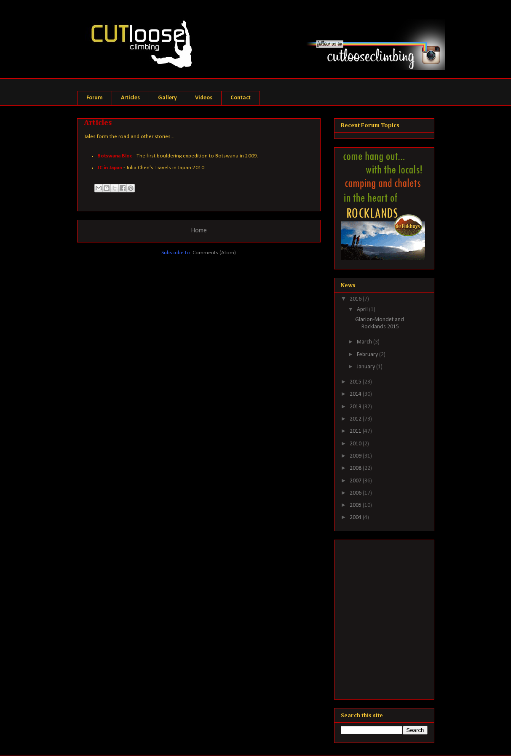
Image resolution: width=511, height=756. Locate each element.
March (365, 342)
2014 (356, 394)
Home (199, 230)
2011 (356, 431)
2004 (356, 517)
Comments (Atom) (214, 253)
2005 (356, 505)
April (363, 309)
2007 (356, 481)
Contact (240, 98)
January (366, 367)
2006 (356, 493)
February (368, 354)
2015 (356, 382)
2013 (356, 407)
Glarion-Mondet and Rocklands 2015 (379, 323)
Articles (130, 98)
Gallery (167, 98)
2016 (356, 299)
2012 (356, 419)
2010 (356, 444)
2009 (356, 456)
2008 (356, 468)
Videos (203, 98)
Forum (94, 98)
